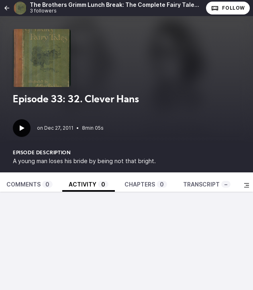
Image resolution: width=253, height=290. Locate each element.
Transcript (207, 184)
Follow (228, 8)
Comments (29, 184)
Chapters (145, 184)
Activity (88, 184)
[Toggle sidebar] (246, 185)
